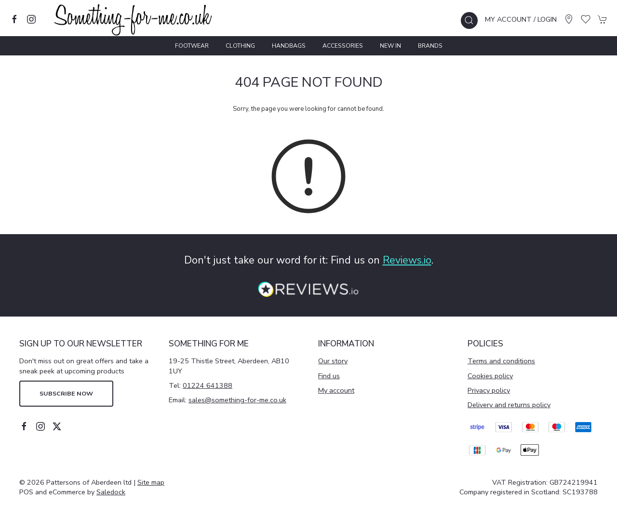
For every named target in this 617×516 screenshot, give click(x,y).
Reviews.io (407, 260)
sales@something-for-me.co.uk (237, 400)
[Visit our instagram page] (31, 19)
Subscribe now (66, 393)
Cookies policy (490, 376)
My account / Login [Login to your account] (521, 19)
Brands (430, 46)
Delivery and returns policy (509, 405)
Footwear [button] (192, 46)
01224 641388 (207, 385)
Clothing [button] (240, 46)
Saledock (110, 492)
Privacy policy (489, 390)
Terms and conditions (501, 361)
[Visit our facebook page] (14, 19)
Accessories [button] (342, 46)
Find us (329, 376)
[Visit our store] (569, 19)
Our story (333, 361)
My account (336, 390)
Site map (150, 482)
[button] (469, 20)
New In (390, 46)
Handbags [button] (289, 46)
